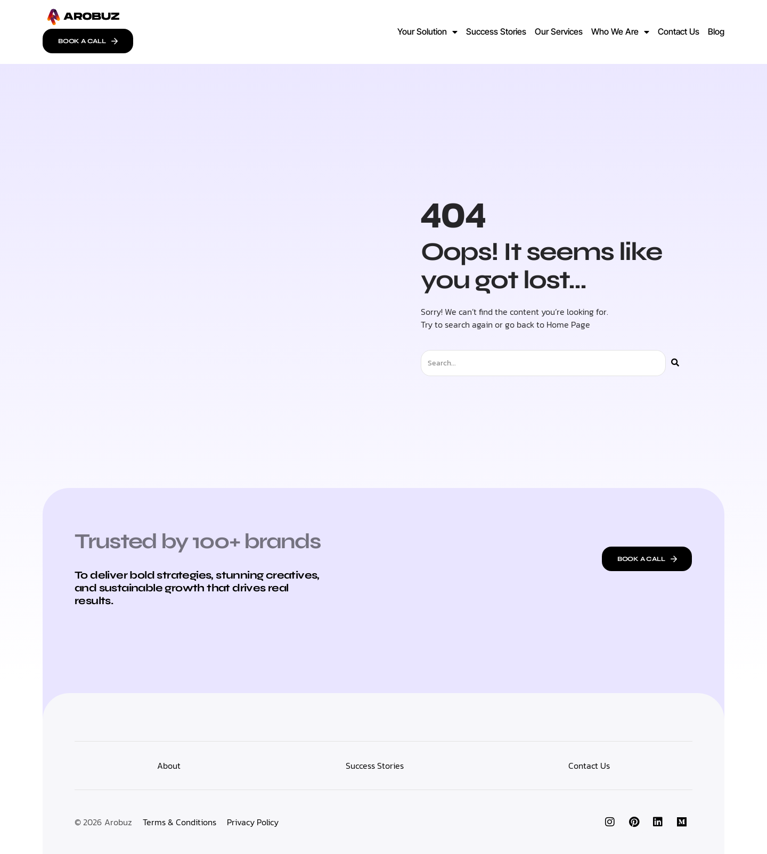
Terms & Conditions (179, 822)
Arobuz (118, 822)
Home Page (568, 324)
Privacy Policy (253, 822)
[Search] (675, 363)
